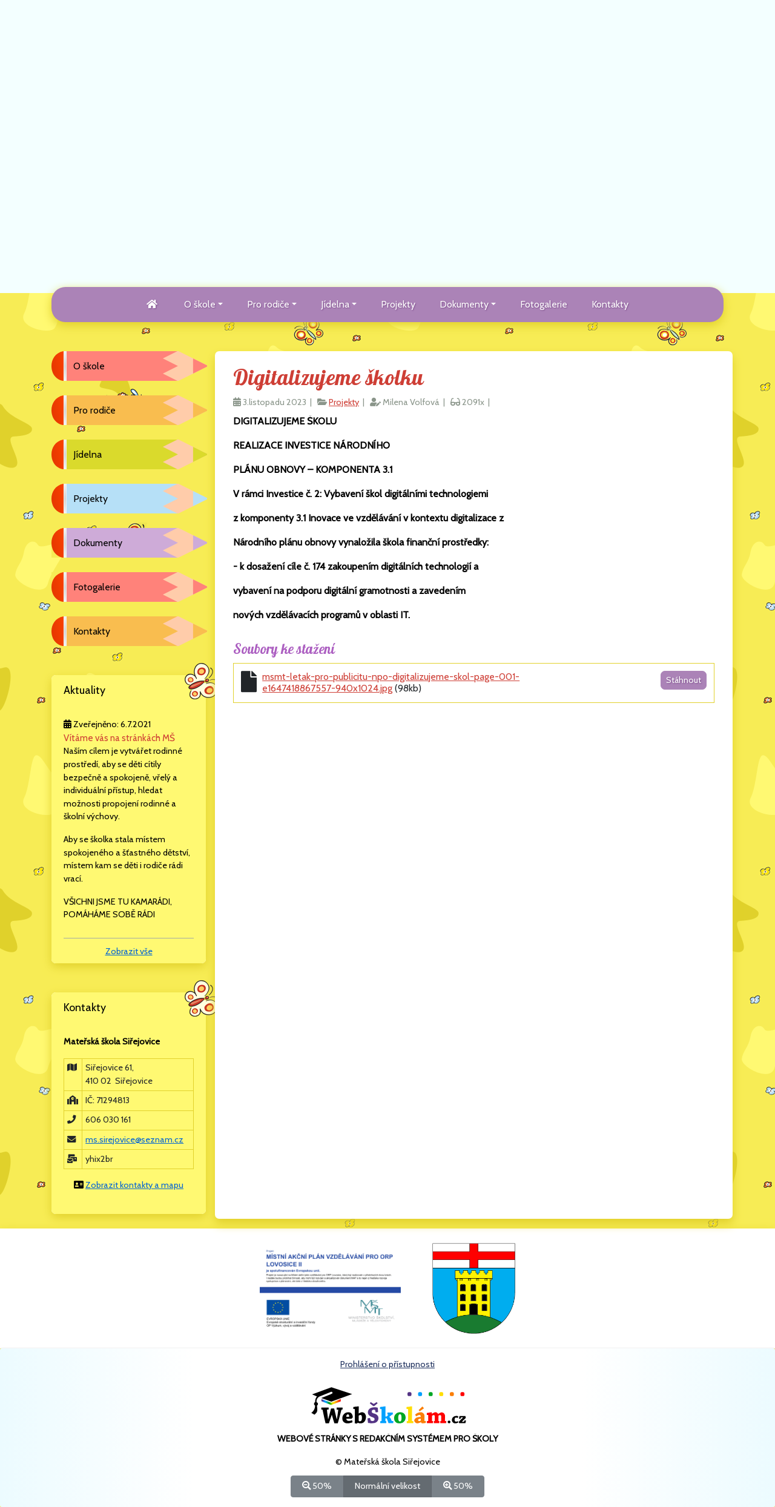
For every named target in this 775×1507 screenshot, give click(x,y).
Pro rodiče (94, 410)
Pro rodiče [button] (268, 304)
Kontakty (610, 304)
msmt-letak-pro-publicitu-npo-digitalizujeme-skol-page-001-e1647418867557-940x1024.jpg (390, 682)
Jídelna (87, 454)
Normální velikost (387, 1485)
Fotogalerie (543, 304)
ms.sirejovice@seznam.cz (134, 1139)
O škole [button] (200, 304)
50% (317, 1485)
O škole (89, 366)
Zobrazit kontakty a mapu (134, 1184)
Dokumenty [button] (464, 304)
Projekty (398, 304)
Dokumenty (97, 543)
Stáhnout (683, 679)
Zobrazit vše (129, 951)
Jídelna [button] (335, 304)
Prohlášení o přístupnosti (387, 1364)
